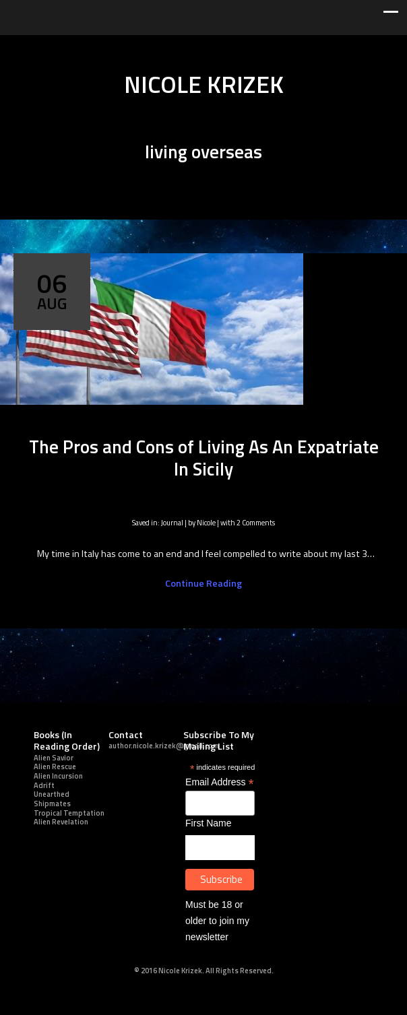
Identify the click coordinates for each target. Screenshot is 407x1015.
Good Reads (264, 47)
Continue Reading (203, 583)
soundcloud (244, 47)
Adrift (44, 785)
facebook (142, 47)
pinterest (223, 47)
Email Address (219, 782)
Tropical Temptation (69, 812)
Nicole (206, 522)
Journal (172, 522)
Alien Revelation (61, 821)
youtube (203, 47)
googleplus (183, 47)
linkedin (163, 47)
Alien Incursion (58, 775)
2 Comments (256, 522)
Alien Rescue (55, 766)
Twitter (122, 47)
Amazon (284, 47)
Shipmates (52, 803)
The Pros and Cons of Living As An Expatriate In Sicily (204, 457)
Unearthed (51, 793)
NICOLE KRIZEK (204, 84)
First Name (208, 823)
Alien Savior (53, 757)
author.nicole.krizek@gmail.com (163, 745)
